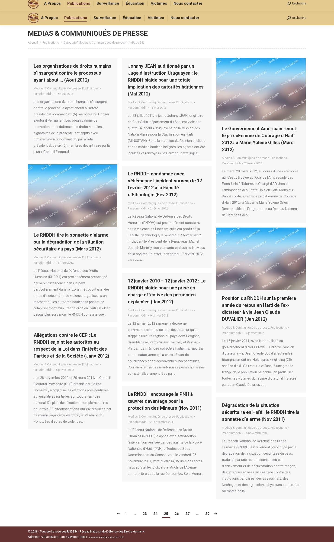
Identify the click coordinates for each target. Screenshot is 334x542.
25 (166, 514)
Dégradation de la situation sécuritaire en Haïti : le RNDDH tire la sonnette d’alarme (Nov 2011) (260, 412)
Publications (90, 88)
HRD (122, 537)
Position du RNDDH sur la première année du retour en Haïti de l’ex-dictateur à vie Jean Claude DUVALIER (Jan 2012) (259, 308)
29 (207, 514)
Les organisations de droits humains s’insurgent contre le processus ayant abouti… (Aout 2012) (72, 73)
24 (155, 514)
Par (43, 93)
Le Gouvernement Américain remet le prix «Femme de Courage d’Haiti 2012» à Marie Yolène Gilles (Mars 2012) (259, 139)
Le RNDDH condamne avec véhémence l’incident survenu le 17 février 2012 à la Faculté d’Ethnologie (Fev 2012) (165, 184)
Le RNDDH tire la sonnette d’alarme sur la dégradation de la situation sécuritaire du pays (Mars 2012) (71, 242)
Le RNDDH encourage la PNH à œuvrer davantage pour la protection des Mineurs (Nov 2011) (165, 401)
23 (145, 514)
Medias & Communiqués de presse (57, 88)
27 (187, 514)
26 (177, 514)
